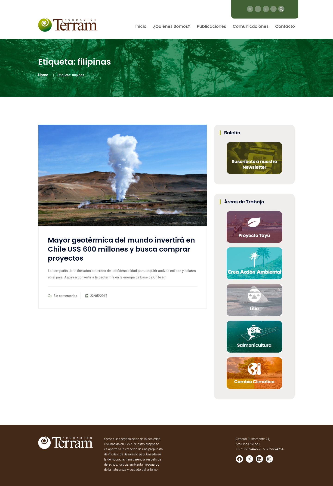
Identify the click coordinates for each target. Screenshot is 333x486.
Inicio (140, 26)
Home (43, 75)
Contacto (285, 26)
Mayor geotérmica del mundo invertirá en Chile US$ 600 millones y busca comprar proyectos (121, 249)
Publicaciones (211, 26)
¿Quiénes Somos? (171, 26)
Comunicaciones (251, 26)
